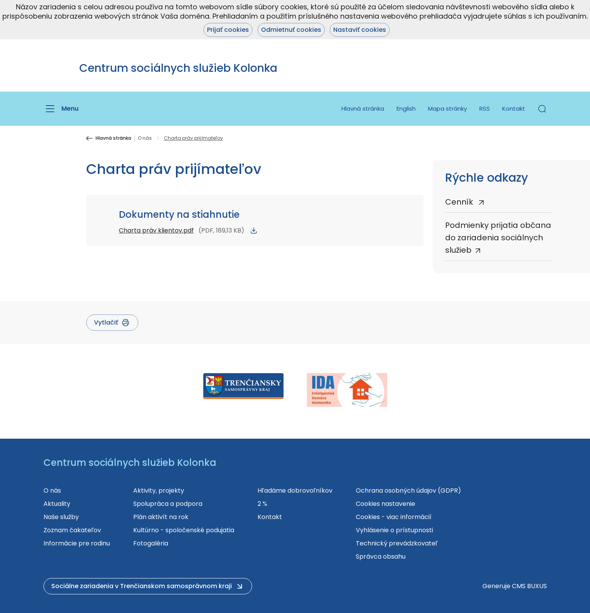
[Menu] (61, 108)
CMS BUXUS (529, 586)
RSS (484, 108)
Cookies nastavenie (385, 503)
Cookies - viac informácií (394, 516)
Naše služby (61, 516)
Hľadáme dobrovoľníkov (295, 490)
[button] (542, 108)
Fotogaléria (150, 543)
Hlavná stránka (362, 108)
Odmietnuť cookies (291, 29)
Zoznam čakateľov (72, 530)
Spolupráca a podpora (167, 503)
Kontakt (513, 108)
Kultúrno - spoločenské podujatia (183, 530)
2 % (262, 503)
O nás (145, 138)
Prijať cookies (228, 29)
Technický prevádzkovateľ (397, 543)
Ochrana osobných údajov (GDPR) (408, 490)
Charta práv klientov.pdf (156, 230)
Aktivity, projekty (158, 490)
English (406, 108)
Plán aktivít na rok (160, 516)
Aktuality (57, 503)
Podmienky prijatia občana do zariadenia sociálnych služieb (498, 237)
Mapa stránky (447, 108)
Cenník (460, 201)
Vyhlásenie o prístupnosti (394, 530)
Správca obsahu (381, 556)
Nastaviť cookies (359, 29)
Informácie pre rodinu (77, 543)
